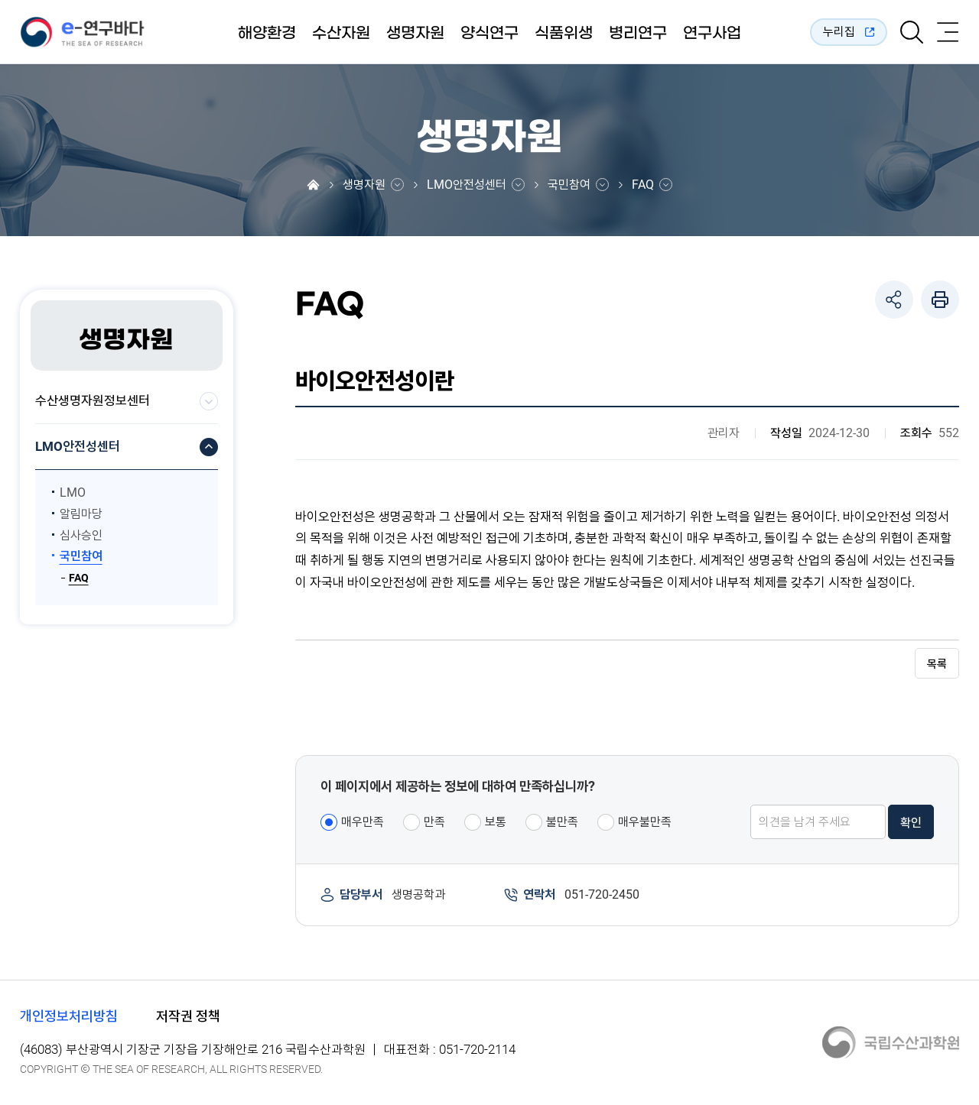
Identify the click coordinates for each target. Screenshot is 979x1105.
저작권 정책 (188, 1016)
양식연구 (489, 33)
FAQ (643, 185)
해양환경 (267, 33)
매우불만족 (645, 822)
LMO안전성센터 (466, 185)
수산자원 (341, 33)
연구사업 (712, 33)
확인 (911, 822)
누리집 (839, 31)
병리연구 (638, 33)
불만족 (562, 822)
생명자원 (415, 33)
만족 (434, 822)
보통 (495, 822)
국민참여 (569, 185)
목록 (937, 664)
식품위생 (564, 33)
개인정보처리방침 (69, 1016)
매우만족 (362, 822)
